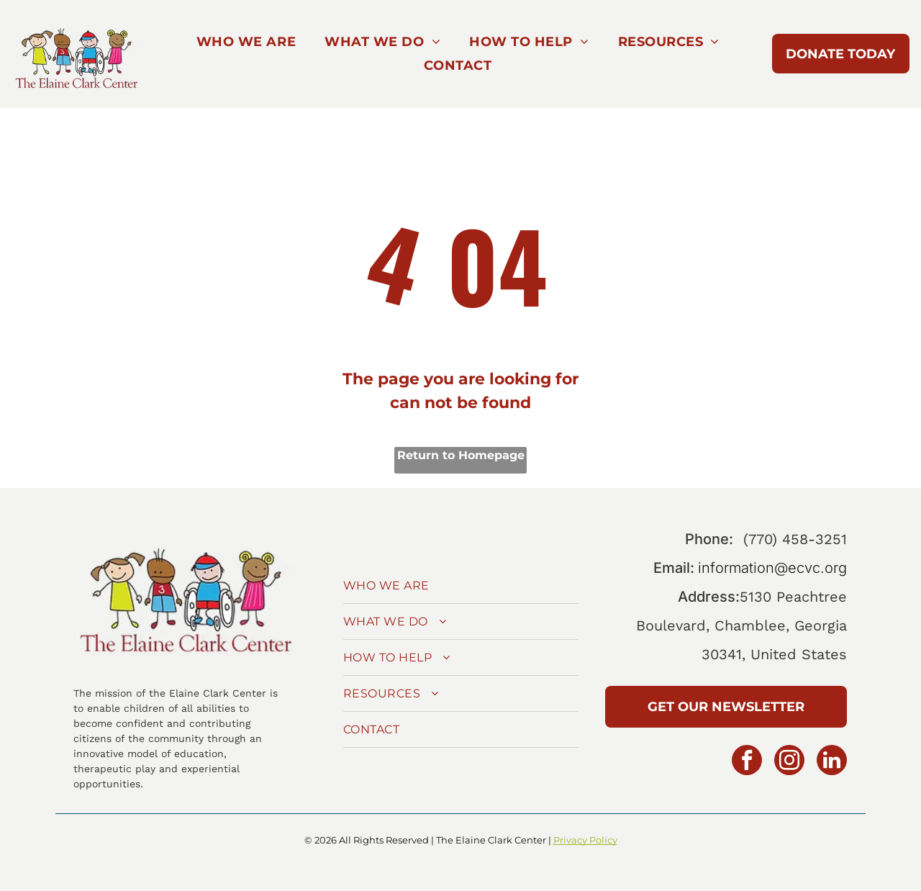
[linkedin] (832, 762)
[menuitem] (246, 42)
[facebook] (747, 762)
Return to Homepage (461, 455)
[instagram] (789, 762)
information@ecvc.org (772, 567)
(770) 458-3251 (795, 539)
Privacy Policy (585, 840)
